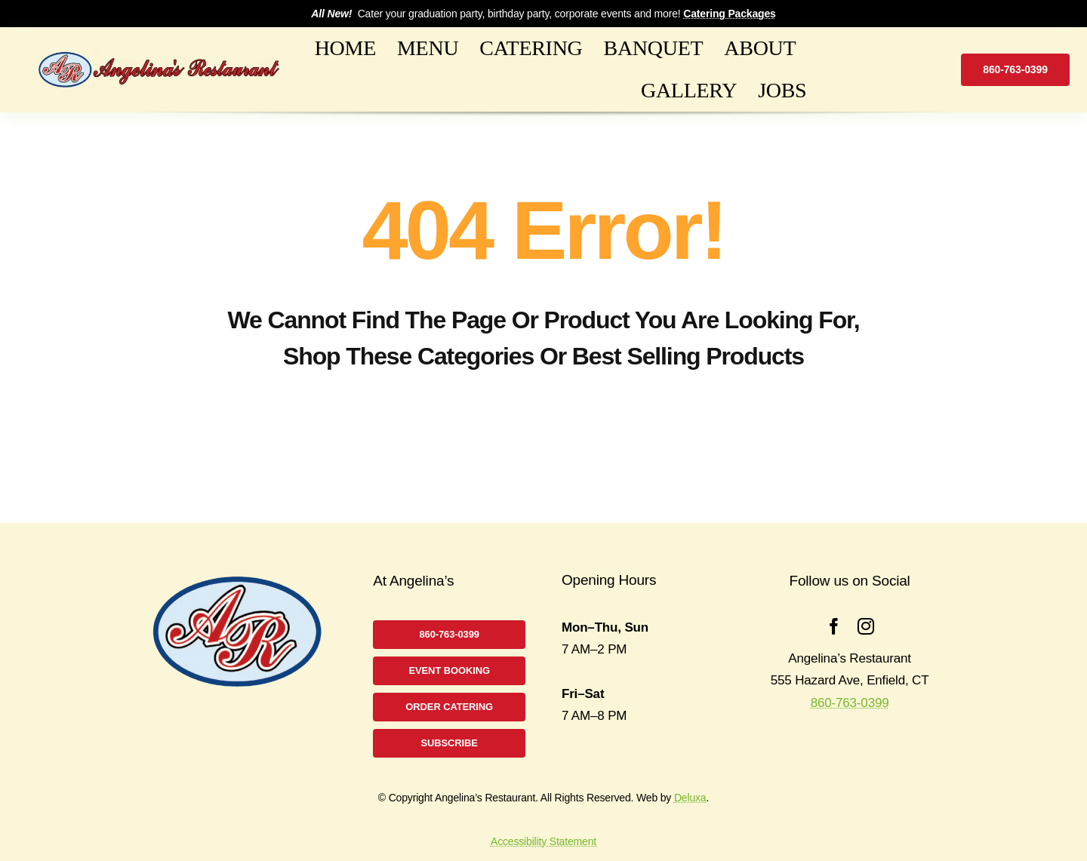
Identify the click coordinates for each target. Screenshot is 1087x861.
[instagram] (866, 626)
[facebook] (834, 626)
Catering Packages (729, 14)
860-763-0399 (850, 703)
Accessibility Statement (543, 841)
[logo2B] (159, 57)
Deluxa (690, 798)
